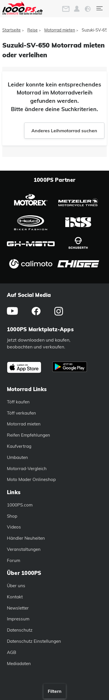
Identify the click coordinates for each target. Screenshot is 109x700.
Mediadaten (19, 663)
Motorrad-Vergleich (27, 468)
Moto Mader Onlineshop (31, 479)
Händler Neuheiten (26, 538)
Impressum (18, 619)
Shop (12, 516)
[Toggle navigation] (99, 8)
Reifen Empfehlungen (28, 435)
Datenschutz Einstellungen (34, 641)
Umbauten (17, 457)
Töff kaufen (18, 402)
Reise (32, 30)
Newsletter (18, 608)
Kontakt (15, 597)
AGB (11, 652)
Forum (13, 560)
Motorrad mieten (59, 30)
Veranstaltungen (24, 549)
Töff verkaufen (21, 413)
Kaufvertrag (19, 446)
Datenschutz (19, 630)
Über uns (16, 585)
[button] (76, 9)
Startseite (11, 30)
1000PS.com (19, 505)
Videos (14, 527)
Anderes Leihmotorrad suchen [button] (64, 130)
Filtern (55, 691)
